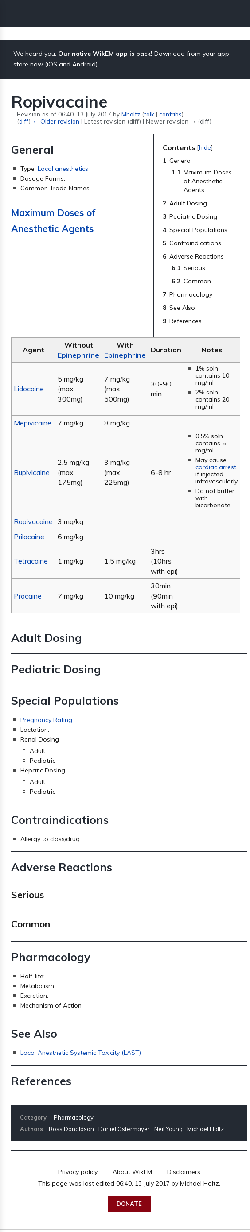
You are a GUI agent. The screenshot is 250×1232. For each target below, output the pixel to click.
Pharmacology (74, 1117)
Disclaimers (183, 1172)
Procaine (28, 595)
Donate (129, 1203)
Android (84, 64)
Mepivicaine (32, 422)
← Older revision (55, 121)
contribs (170, 114)
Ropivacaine (33, 521)
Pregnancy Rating (46, 720)
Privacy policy (78, 1172)
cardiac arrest (215, 467)
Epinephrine (78, 355)
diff (24, 121)
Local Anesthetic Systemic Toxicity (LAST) (80, 1053)
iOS (52, 64)
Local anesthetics (63, 169)
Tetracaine (31, 560)
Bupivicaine (32, 472)
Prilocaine (29, 536)
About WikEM (132, 1172)
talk (149, 114)
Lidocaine (29, 388)
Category (33, 1117)
